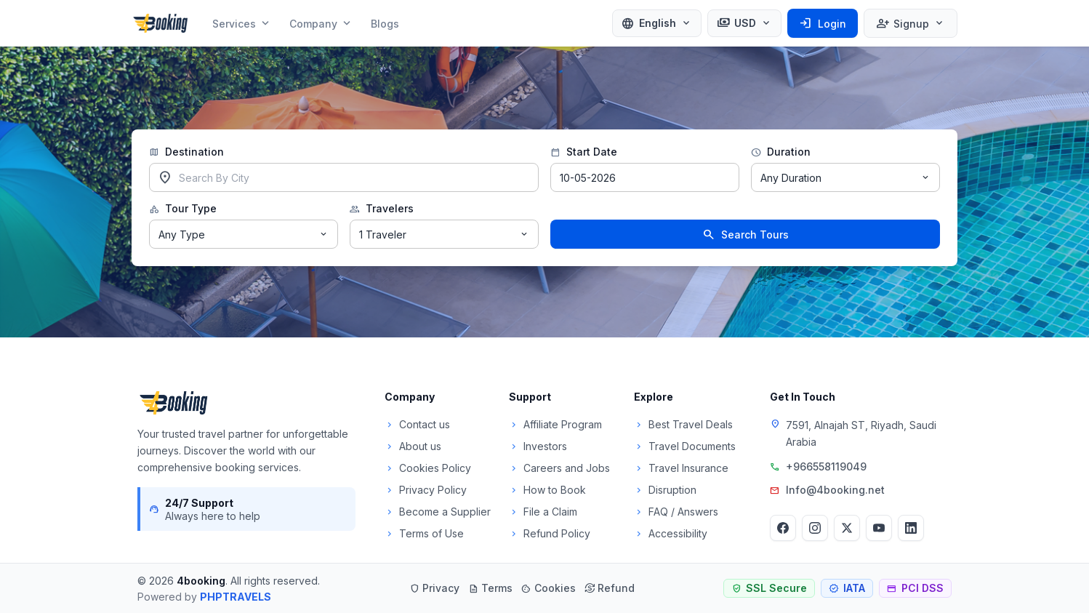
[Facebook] (783, 528)
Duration (781, 152)
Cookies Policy (428, 468)
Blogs (385, 23)
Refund (609, 588)
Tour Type (183, 209)
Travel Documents (685, 446)
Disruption (665, 490)
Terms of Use (424, 533)
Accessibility (670, 533)
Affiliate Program (555, 424)
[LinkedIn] (911, 528)
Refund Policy (549, 533)
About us (413, 446)
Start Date (583, 152)
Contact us (417, 424)
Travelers (382, 209)
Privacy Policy (426, 490)
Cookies (548, 588)
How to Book (547, 490)
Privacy (434, 588)
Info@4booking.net (835, 490)
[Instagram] (815, 528)
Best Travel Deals (683, 424)
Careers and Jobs (559, 468)
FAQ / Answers (676, 511)
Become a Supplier (438, 511)
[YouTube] (879, 528)
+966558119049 (826, 466)
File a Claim (543, 511)
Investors (538, 446)
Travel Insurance (681, 468)
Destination (186, 152)
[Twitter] (847, 528)
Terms (490, 588)
